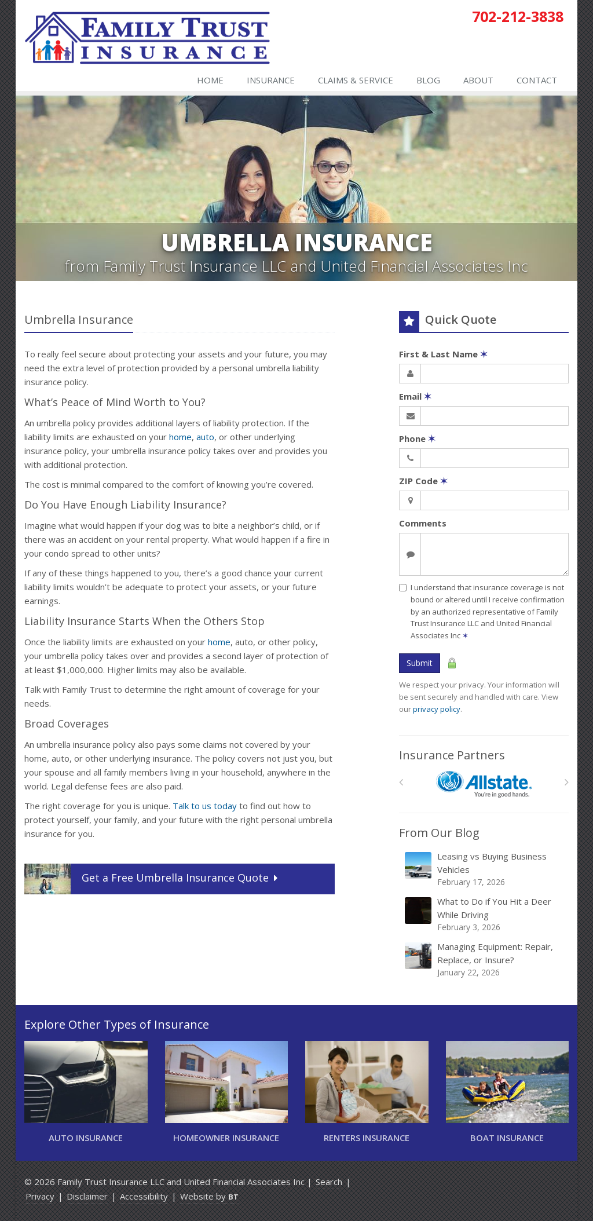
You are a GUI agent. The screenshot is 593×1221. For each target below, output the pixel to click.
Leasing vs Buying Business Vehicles (485, 869)
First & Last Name (443, 354)
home (180, 437)
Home (210, 80)
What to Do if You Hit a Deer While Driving (485, 914)
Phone (417, 438)
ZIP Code (423, 481)
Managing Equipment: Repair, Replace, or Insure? (485, 959)
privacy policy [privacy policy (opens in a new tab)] (436, 709)
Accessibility (144, 1196)
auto (205, 437)
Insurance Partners (452, 755)
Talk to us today (205, 805)
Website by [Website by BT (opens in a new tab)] (209, 1196)
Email (415, 396)
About (478, 80)
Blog (428, 80)
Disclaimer (87, 1196)
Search (329, 1181)
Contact (537, 80)
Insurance (271, 80)
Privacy (39, 1196)
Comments (422, 523)
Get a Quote (152, 879)
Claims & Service (355, 80)
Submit (420, 662)
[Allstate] (484, 784)
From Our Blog (439, 832)
